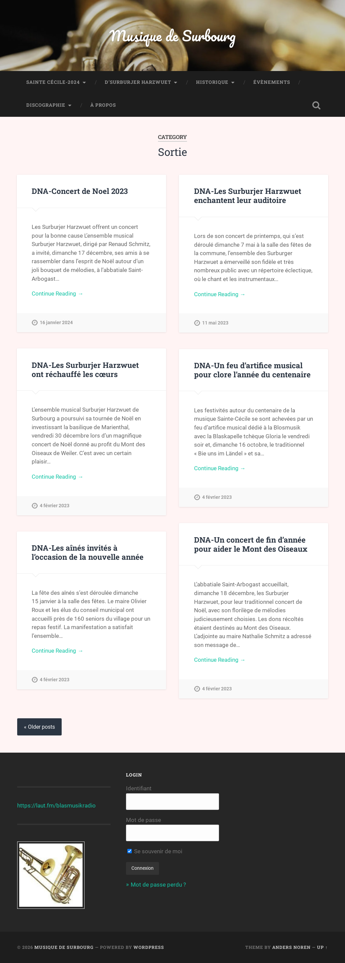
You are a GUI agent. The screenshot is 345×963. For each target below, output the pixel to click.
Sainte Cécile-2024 (53, 82)
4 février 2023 (54, 506)
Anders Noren (291, 947)
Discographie (45, 105)
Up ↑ (322, 947)
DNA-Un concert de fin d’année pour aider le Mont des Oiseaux (250, 544)
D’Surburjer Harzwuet (138, 82)
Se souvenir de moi (154, 851)
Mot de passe (143, 820)
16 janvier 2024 (56, 322)
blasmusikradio (76, 805)
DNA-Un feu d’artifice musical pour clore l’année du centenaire (252, 369)
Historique (212, 82)
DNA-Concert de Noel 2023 (80, 191)
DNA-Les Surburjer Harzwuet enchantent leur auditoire (247, 195)
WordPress (148, 947)
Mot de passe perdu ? (158, 884)
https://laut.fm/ (36, 805)
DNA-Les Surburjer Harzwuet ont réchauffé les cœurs (85, 369)
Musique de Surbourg (172, 35)
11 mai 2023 (215, 323)
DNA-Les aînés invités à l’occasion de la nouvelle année (88, 552)
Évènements (271, 82)
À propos (103, 105)
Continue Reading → (57, 293)
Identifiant (139, 788)
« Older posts (39, 727)
